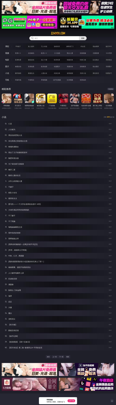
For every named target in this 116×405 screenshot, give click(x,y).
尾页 (67, 357)
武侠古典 (57, 73)
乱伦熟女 (96, 60)
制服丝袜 (70, 60)
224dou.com (58, 33)
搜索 (82, 38)
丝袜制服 (83, 53)
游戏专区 (57, 46)
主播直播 (96, 53)
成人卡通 (44, 60)
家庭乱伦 (31, 73)
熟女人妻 (70, 53)
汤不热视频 (57, 80)
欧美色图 (44, 66)
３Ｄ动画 (57, 53)
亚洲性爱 (18, 60)
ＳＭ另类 (109, 53)
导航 (7, 80)
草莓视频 (44, 80)
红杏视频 (70, 80)
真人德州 (31, 46)
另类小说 (83, 73)
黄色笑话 (96, 73)
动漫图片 (57, 66)
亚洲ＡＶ (18, 53)
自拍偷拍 (31, 53)
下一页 (61, 357)
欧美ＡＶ (44, 53)
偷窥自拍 (18, 66)
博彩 (7, 46)
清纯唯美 (83, 66)
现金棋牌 (96, 46)
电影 (7, 59)
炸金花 (83, 46)
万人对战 (44, 46)
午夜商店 (31, 80)
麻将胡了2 (69, 46)
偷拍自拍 (31, 60)
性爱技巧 (109, 73)
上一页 (55, 357)
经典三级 (83, 60)
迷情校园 (70, 73)
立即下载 (71, 401)
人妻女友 (44, 73)
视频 (7, 53)
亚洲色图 (31, 66)
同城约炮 (18, 80)
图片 (7, 66)
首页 (48, 357)
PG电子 (18, 46)
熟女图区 (96, 66)
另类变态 (109, 60)
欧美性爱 (57, 60)
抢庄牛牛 (109, 46)
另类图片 (109, 66)
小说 (7, 73)
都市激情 (18, 73)
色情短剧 (83, 80)
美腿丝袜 (70, 66)
